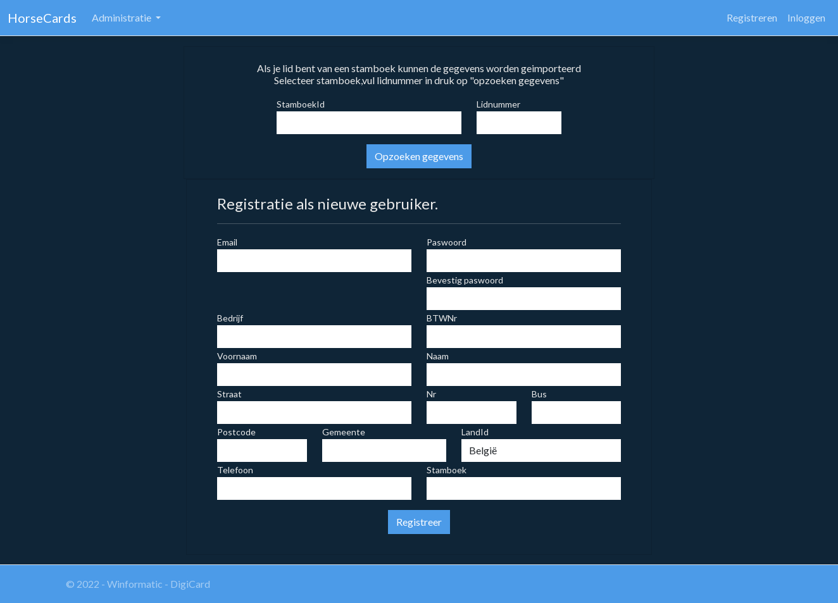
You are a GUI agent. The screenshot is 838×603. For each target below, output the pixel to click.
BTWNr (442, 318)
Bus (539, 394)
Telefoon (235, 469)
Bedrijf (230, 318)
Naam (438, 356)
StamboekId (301, 104)
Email (227, 242)
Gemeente (343, 431)
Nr (431, 394)
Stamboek (446, 469)
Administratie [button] (122, 17)
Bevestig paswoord (465, 280)
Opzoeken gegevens (419, 156)
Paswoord (446, 242)
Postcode (236, 431)
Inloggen (806, 17)
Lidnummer (498, 104)
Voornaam (237, 356)
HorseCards (42, 17)
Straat (229, 394)
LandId (475, 431)
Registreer (419, 522)
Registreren (752, 17)
